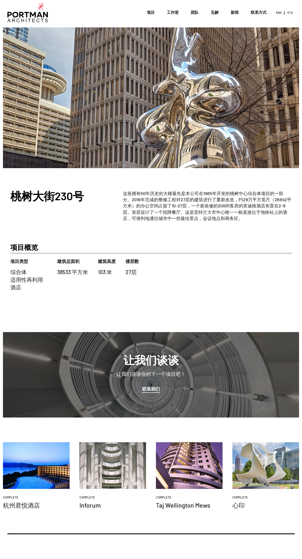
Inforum (90, 505)
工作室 (173, 12)
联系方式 (258, 12)
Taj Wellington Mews (183, 505)
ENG (279, 13)
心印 (238, 505)
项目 (151, 12)
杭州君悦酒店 (21, 505)
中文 (290, 13)
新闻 (235, 12)
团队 (195, 12)
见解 (215, 12)
